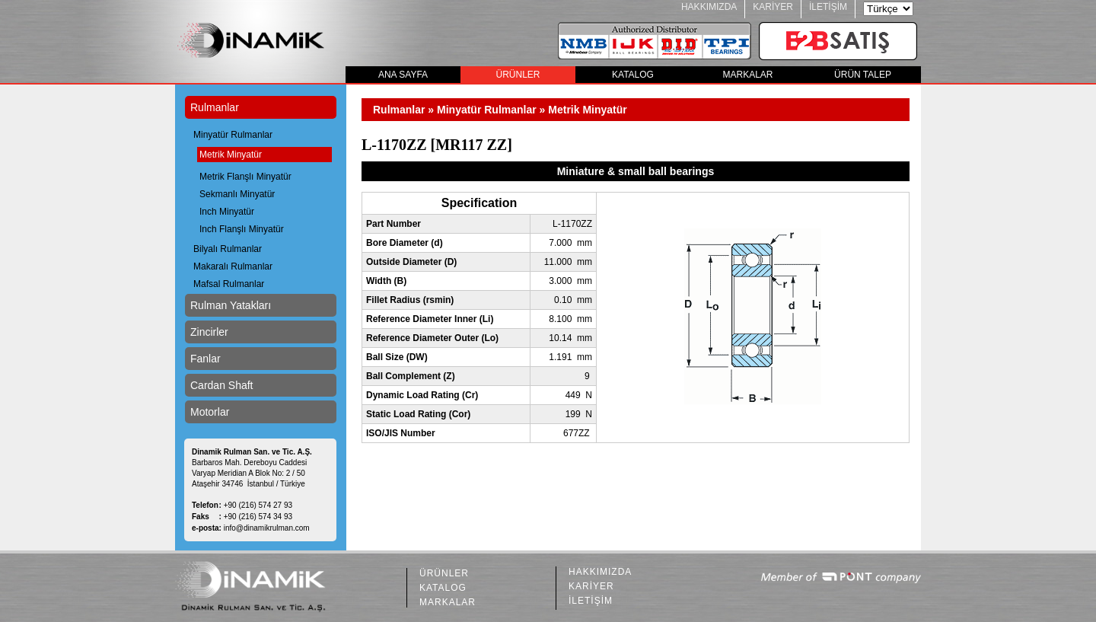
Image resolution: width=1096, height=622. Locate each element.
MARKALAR (747, 74)
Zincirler (209, 332)
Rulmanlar (214, 107)
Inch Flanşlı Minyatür (241, 229)
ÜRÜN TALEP (862, 74)
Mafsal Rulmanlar (228, 284)
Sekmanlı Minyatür (237, 194)
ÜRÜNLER (517, 74)
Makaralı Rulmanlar (232, 266)
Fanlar (205, 358)
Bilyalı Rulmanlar (227, 249)
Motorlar (209, 412)
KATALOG (633, 74)
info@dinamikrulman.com (267, 528)
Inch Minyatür (226, 211)
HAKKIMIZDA (709, 7)
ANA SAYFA (403, 74)
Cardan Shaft (221, 385)
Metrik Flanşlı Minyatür (245, 176)
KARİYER (773, 7)
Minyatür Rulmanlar (232, 134)
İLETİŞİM (828, 7)
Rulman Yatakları (230, 305)
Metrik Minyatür (230, 154)
